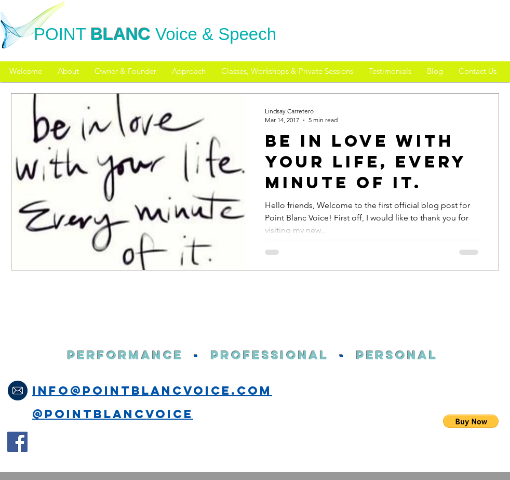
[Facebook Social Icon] (17, 442)
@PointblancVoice (112, 414)
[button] (471, 421)
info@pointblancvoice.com (152, 390)
